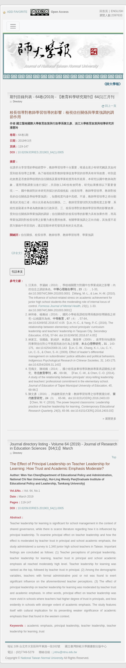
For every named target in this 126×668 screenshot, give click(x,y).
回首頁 (103, 11)
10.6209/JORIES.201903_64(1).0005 (41, 152)
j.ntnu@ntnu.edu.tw (65, 652)
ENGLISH (117, 11)
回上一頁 (109, 105)
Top (114, 457)
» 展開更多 (109, 418)
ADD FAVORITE (15, 11)
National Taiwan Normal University (42, 658)
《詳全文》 (17, 253)
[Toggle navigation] (13, 26)
